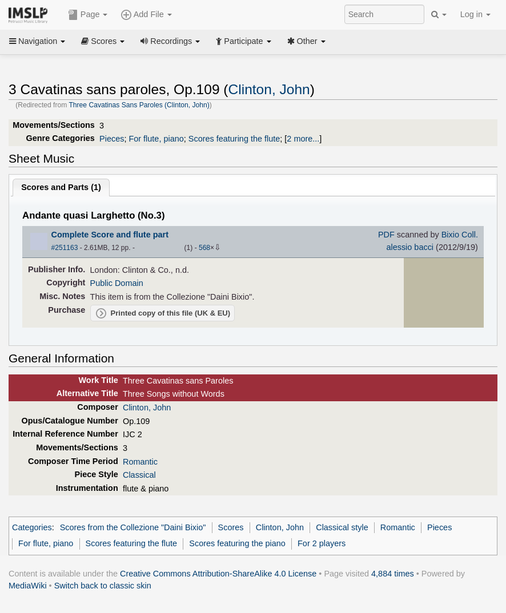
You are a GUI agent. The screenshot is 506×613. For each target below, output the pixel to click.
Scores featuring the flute (234, 138)
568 (204, 248)
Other (306, 41)
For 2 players (322, 543)
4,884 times (392, 573)
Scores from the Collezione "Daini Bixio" (133, 527)
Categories (32, 527)
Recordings (170, 41)
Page (88, 15)
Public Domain (116, 283)
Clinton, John (269, 89)
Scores (103, 41)
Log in (475, 14)
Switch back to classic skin (102, 585)
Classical (139, 474)
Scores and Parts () (61, 187)
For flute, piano (155, 138)
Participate (243, 41)
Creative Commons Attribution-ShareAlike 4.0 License (218, 573)
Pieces (111, 138)
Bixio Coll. (459, 234)
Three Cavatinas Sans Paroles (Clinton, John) (139, 105)
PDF (386, 234)
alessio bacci (409, 247)
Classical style (342, 527)
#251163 (64, 248)
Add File (146, 15)
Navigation (37, 41)
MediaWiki (28, 585)
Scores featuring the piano (237, 543)
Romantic (140, 461)
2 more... (303, 138)
